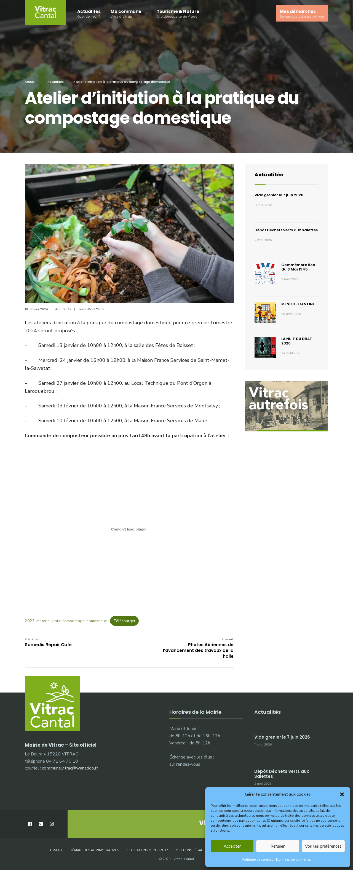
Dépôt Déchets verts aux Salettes (286, 230)
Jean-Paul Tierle (92, 309)
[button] (342, 794)
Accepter (232, 846)
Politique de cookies (257, 859)
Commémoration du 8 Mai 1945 (298, 267)
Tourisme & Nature (178, 14)
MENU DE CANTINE (298, 304)
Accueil (30, 81)
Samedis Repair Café (48, 642)
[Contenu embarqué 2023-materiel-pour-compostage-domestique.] (129, 529)
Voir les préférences (323, 846)
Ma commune (126, 14)
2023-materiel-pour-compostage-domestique (66, 621)
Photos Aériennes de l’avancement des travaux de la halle (198, 648)
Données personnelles (293, 859)
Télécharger (124, 621)
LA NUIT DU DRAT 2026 (296, 341)
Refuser (278, 846)
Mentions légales (191, 850)
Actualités (89, 14)
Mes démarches (302, 14)
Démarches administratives (94, 850)
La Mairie (55, 850)
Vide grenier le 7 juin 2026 (279, 195)
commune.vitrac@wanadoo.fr (70, 768)
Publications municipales (147, 850)
